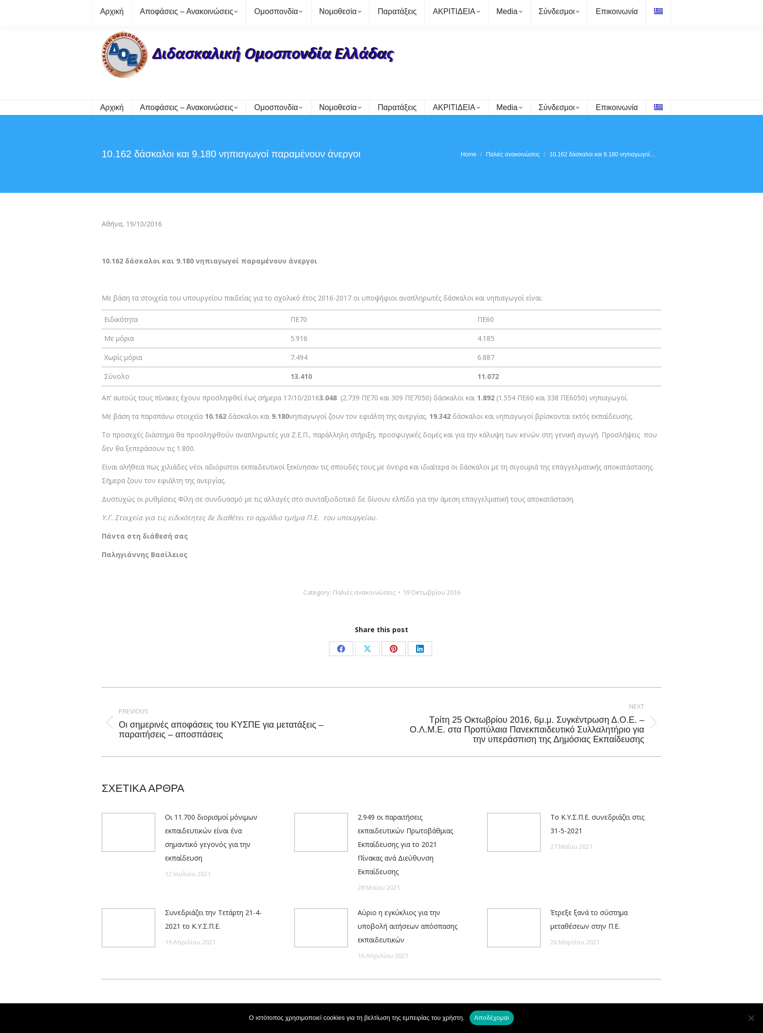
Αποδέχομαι (491, 1017)
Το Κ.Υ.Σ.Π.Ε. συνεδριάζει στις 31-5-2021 (597, 823)
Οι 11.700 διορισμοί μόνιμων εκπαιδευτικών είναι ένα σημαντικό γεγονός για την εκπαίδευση (211, 837)
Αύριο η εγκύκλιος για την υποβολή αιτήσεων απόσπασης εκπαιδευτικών (407, 926)
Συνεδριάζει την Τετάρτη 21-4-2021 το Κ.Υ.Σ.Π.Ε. (213, 919)
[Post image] (128, 832)
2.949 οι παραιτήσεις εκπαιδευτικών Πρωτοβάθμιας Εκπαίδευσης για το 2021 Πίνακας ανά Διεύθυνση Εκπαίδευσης (405, 844)
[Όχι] (751, 1018)
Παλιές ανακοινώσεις (364, 592)
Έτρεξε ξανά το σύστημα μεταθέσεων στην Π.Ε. (589, 919)
